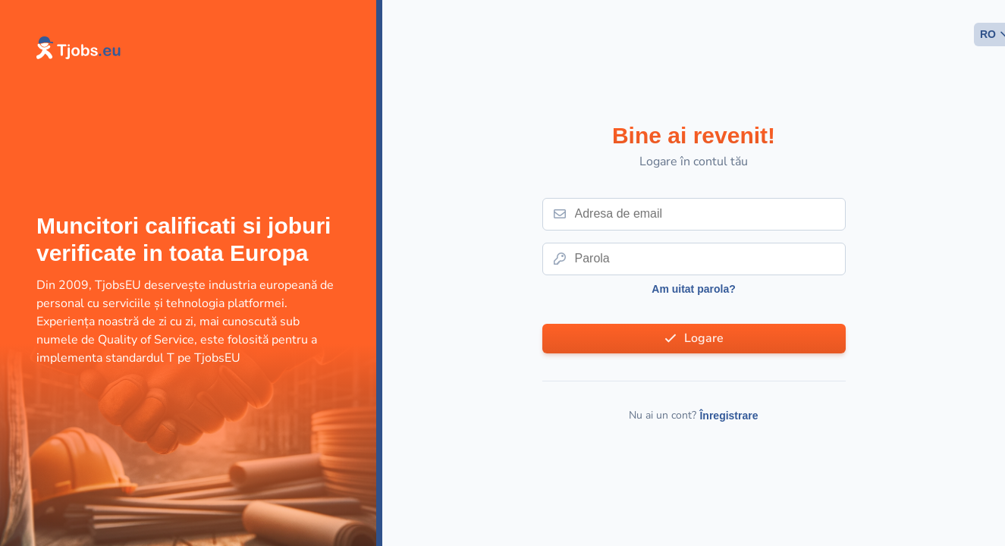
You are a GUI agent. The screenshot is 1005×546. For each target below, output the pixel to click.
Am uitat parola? (693, 289)
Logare (704, 338)
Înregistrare (728, 416)
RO (988, 34)
